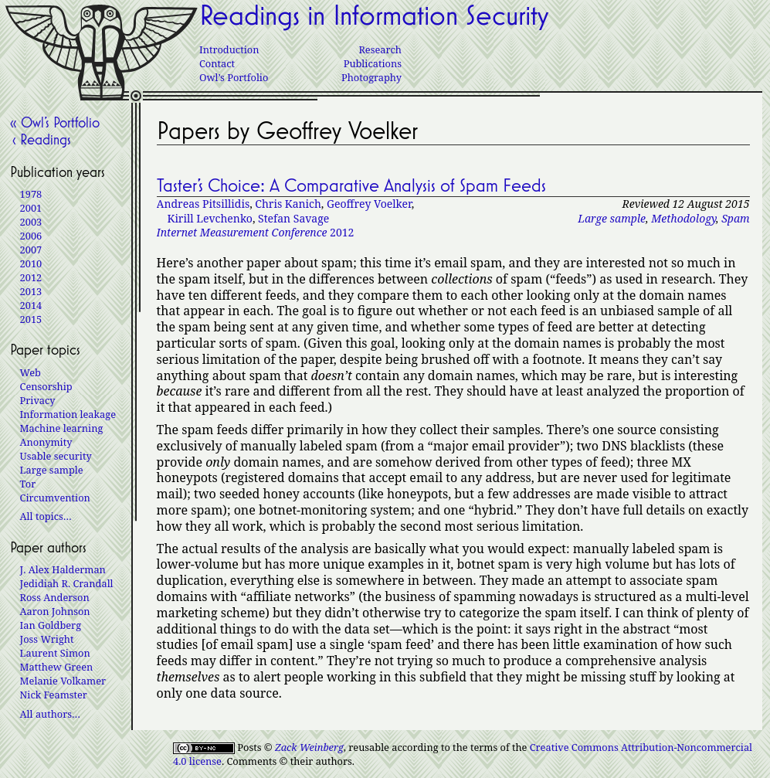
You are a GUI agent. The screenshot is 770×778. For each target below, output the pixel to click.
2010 (31, 263)
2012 (255, 232)
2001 (31, 208)
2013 (31, 291)
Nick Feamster (53, 695)
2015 (31, 319)
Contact (217, 63)
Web (30, 372)
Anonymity (46, 442)
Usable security (56, 456)
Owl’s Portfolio (233, 77)
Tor (28, 484)
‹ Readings (40, 139)
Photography (371, 77)
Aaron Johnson (55, 611)
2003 (31, 222)
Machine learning (61, 428)
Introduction (229, 49)
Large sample (612, 218)
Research (380, 49)
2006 (31, 236)
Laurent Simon (55, 653)
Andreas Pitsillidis (203, 203)
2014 (31, 305)
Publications (373, 63)
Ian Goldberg (50, 625)
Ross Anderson (55, 597)
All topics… (46, 516)
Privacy (38, 400)
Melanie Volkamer (63, 681)
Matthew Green (56, 667)
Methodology (683, 218)
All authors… (50, 714)
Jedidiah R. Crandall (67, 583)
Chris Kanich (288, 203)
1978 (31, 194)
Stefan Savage (293, 218)
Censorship (46, 386)
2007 (31, 250)
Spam (735, 218)
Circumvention (55, 498)
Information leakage (68, 414)
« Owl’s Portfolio (55, 122)
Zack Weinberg (309, 747)
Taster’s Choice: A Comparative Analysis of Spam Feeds (351, 185)
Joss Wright (47, 639)
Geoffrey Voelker (369, 203)
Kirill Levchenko (210, 218)
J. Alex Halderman (63, 569)
